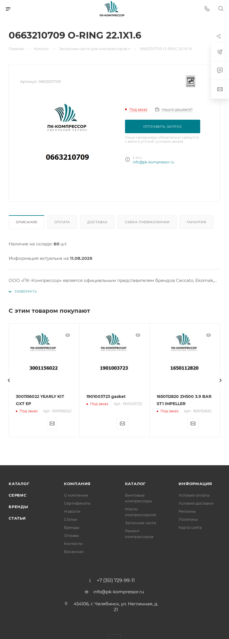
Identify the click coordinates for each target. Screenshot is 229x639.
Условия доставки (196, 503)
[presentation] (8, 380)
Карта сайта (190, 527)
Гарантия (196, 222)
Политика (188, 519)
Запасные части (140, 522)
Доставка (97, 222)
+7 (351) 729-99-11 (116, 580)
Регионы (187, 511)
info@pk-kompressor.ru (153, 162)
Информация (195, 483)
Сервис (18, 495)
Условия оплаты (194, 495)
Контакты (73, 543)
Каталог (19, 483)
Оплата (62, 222)
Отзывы (71, 535)
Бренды (18, 506)
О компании (76, 495)
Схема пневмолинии (147, 222)
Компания (77, 483)
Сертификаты (77, 503)
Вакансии (74, 551)
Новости (72, 511)
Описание (26, 222)
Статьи (17, 518)
